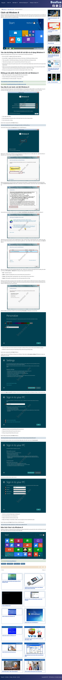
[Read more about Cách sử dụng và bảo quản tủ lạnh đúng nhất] (35, 665)
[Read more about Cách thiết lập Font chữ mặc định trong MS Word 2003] (35, 649)
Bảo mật (14, 677)
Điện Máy (14, 2)
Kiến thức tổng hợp (23, 2)
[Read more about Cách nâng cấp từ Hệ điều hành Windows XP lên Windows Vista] (12, 577)
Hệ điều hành (3, 563)
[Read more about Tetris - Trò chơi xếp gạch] (54, 77)
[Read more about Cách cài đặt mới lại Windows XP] (12, 612)
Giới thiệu (7, 677)
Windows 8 (23, 563)
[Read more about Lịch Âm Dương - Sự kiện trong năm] (54, 25)
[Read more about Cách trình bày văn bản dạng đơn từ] (12, 648)
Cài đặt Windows (10, 563)
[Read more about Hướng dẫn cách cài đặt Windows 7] (35, 615)
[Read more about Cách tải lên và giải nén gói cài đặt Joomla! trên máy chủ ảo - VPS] (35, 632)
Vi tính (8, 2)
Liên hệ (18, 677)
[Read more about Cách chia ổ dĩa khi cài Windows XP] (12, 631)
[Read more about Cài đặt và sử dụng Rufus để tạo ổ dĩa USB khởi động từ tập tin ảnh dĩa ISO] (35, 580)
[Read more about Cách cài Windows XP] (12, 598)
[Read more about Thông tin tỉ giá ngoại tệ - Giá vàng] (54, 13)
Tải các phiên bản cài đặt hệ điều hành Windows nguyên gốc (12, 81)
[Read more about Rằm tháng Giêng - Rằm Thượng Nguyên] (12, 665)
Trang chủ (3, 2)
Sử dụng (10, 677)
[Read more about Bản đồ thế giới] (54, 38)
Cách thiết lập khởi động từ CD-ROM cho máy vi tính (16, 84)
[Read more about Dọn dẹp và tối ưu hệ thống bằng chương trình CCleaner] (35, 595)
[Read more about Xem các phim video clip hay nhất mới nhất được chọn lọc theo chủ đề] (54, 50)
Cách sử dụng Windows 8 (11, 561)
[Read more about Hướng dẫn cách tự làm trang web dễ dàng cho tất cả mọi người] (54, 63)
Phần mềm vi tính (17, 563)
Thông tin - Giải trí (33, 2)
